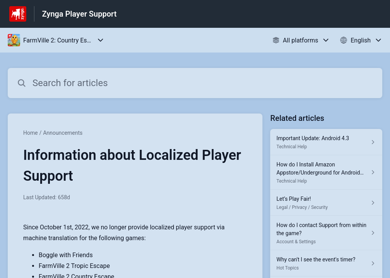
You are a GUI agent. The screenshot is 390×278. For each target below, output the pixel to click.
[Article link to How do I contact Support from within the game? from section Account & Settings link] (326, 233)
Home (30, 133)
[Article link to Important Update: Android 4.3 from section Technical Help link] (326, 142)
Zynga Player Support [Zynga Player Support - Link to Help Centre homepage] (79, 14)
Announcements (62, 133)
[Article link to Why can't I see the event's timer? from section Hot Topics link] (326, 263)
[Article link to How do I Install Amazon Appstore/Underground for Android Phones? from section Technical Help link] (326, 172)
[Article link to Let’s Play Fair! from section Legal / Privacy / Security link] (326, 203)
